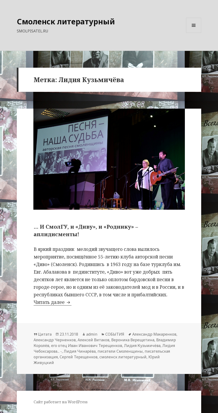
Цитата (45, 334)
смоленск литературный (123, 357)
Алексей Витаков (93, 339)
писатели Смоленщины (120, 351)
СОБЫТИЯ (114, 334)
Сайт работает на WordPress (61, 401)
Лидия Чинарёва (80, 351)
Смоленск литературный (66, 21)
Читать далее (52, 302)
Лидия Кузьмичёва (142, 345)
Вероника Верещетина (132, 339)
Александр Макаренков (154, 334)
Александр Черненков (55, 339)
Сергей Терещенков (79, 357)
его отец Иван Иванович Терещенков (86, 345)
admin (91, 334)
